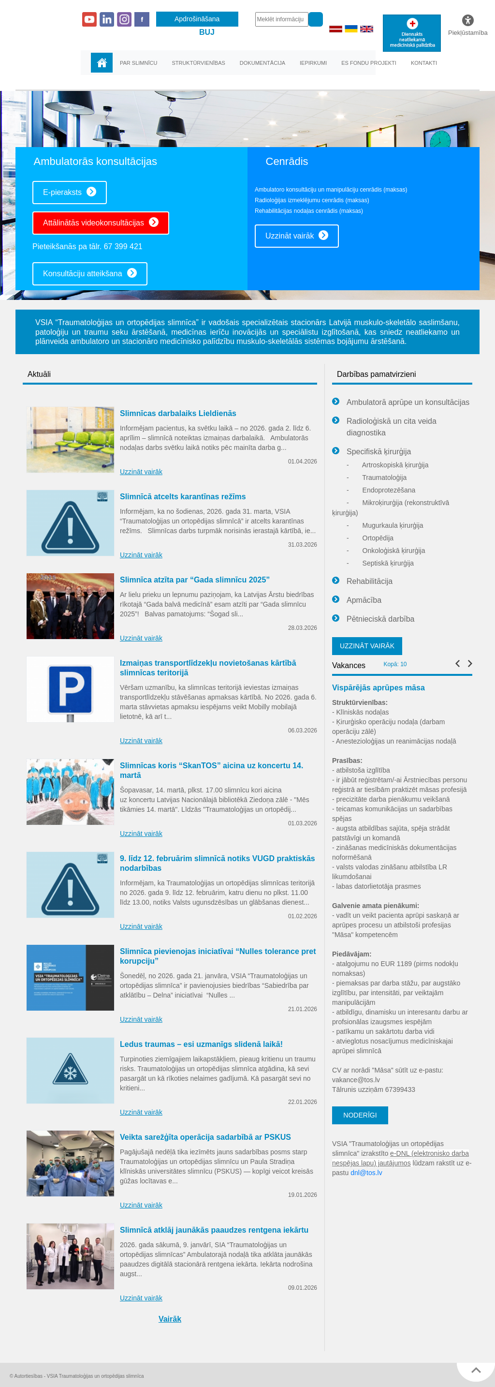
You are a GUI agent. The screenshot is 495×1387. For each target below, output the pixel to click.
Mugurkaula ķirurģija (385, 525)
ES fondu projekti (368, 63)
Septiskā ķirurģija (380, 563)
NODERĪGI (360, 1115)
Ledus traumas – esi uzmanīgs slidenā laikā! (201, 1044)
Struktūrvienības (198, 63)
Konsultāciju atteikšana (90, 273)
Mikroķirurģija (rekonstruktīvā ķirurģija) (390, 508)
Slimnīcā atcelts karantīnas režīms (183, 496)
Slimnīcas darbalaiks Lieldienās (178, 413)
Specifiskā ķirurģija (371, 452)
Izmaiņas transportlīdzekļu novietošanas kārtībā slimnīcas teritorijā (208, 668)
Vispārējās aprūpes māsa (378, 688)
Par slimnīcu (138, 63)
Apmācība (356, 600)
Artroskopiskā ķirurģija (388, 465)
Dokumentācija (262, 63)
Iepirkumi (313, 63)
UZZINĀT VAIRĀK (367, 646)
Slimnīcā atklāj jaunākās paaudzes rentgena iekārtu (214, 1230)
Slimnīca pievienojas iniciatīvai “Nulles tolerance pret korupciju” (218, 956)
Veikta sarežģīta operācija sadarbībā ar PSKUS (205, 1137)
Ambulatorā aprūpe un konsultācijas (400, 402)
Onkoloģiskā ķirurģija (386, 550)
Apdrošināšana (197, 19)
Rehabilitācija (362, 581)
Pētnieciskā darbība (373, 619)
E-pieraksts (69, 191)
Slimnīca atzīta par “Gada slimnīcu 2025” (195, 580)
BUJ (207, 32)
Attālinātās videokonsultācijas (101, 222)
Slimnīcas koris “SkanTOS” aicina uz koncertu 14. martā (211, 770)
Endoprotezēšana (381, 490)
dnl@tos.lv (366, 1173)
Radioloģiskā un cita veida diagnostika (384, 427)
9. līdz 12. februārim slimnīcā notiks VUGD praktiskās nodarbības (217, 863)
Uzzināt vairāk (296, 235)
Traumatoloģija (377, 477)
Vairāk (170, 1319)
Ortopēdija (370, 538)
